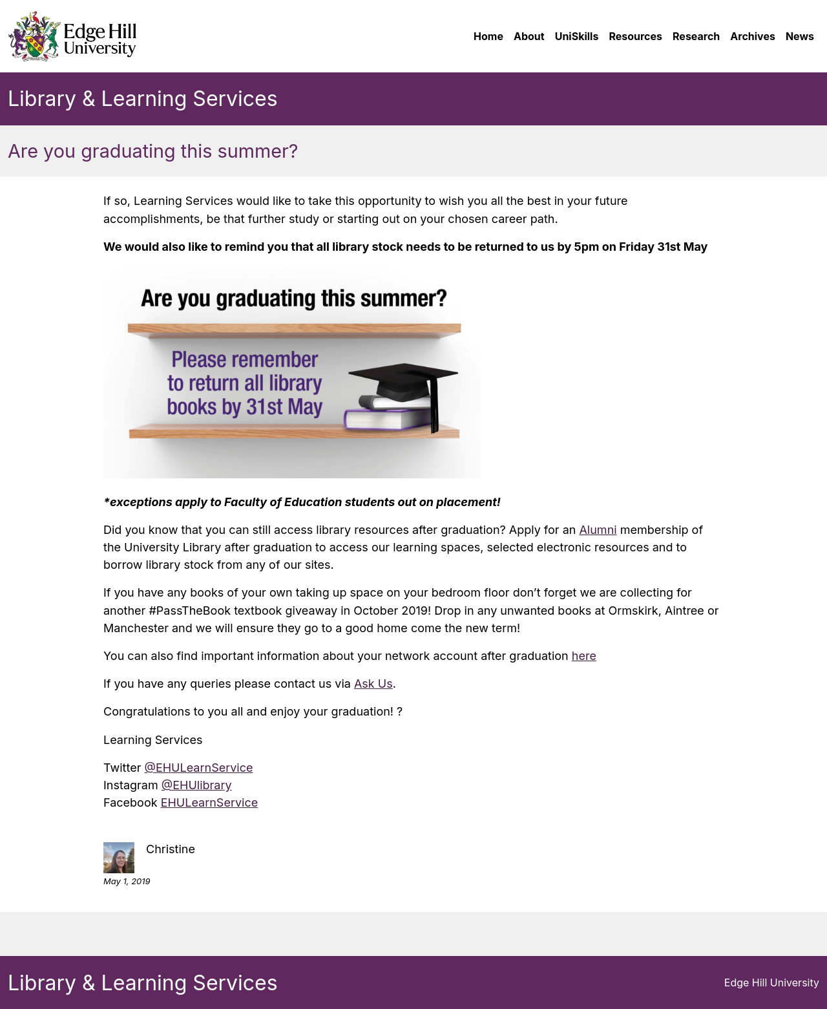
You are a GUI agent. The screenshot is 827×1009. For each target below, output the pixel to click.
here (584, 656)
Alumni (597, 529)
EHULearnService (209, 802)
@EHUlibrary (197, 785)
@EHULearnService (199, 767)
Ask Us (373, 683)
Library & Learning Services (143, 98)
